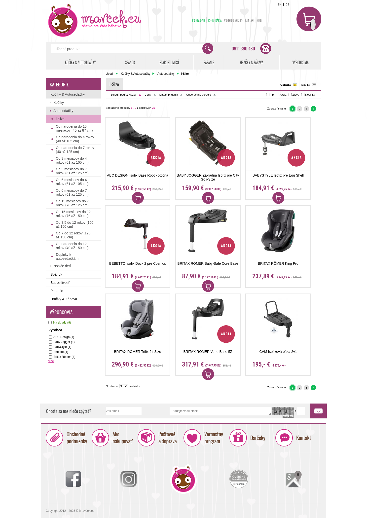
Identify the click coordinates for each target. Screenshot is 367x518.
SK (279, 4)
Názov (132, 94)
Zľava (296, 94)
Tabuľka (305, 84)
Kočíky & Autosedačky (135, 73)
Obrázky (285, 84)
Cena (148, 94)
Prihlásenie (198, 20)
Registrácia (215, 20)
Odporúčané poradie (198, 94)
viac (51, 361)
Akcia (283, 94)
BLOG (259, 20)
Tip (272, 94)
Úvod (109, 73)
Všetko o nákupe (233, 20)
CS (288, 4)
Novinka (310, 94)
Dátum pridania (168, 94)
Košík (308, 18)
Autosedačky (166, 73)
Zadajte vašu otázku (220, 411)
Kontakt (250, 20)
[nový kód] (288, 416)
